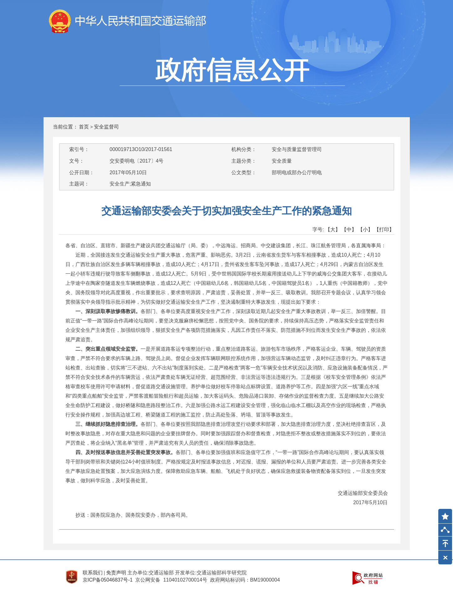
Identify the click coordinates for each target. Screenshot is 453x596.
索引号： (79, 149)
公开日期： (81, 172)
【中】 (349, 229)
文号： (76, 161)
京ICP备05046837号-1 (108, 580)
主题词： (79, 183)
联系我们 (93, 572)
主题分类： (243, 161)
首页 (84, 126)
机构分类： (243, 149)
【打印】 (384, 229)
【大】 (332, 229)
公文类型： (243, 172)
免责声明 (116, 572)
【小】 (365, 229)
